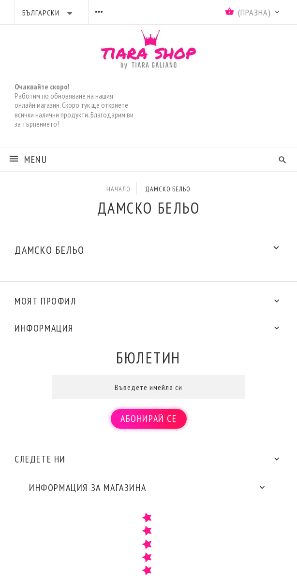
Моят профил (45, 301)
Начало (118, 189)
